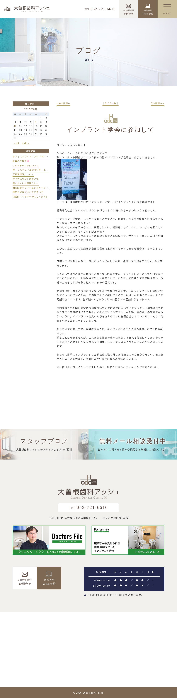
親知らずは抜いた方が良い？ (28, 192)
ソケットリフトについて (26, 165)
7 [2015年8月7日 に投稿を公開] (36, 122)
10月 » (25, 143)
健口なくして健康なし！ (26, 183)
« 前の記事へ (63, 103)
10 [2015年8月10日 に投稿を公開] (15, 125)
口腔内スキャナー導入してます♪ (30, 196)
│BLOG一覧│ (110, 103)
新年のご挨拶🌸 (21, 160)
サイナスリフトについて (26, 178)
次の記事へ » (157, 103)
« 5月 (17, 143)
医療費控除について (23, 174)
